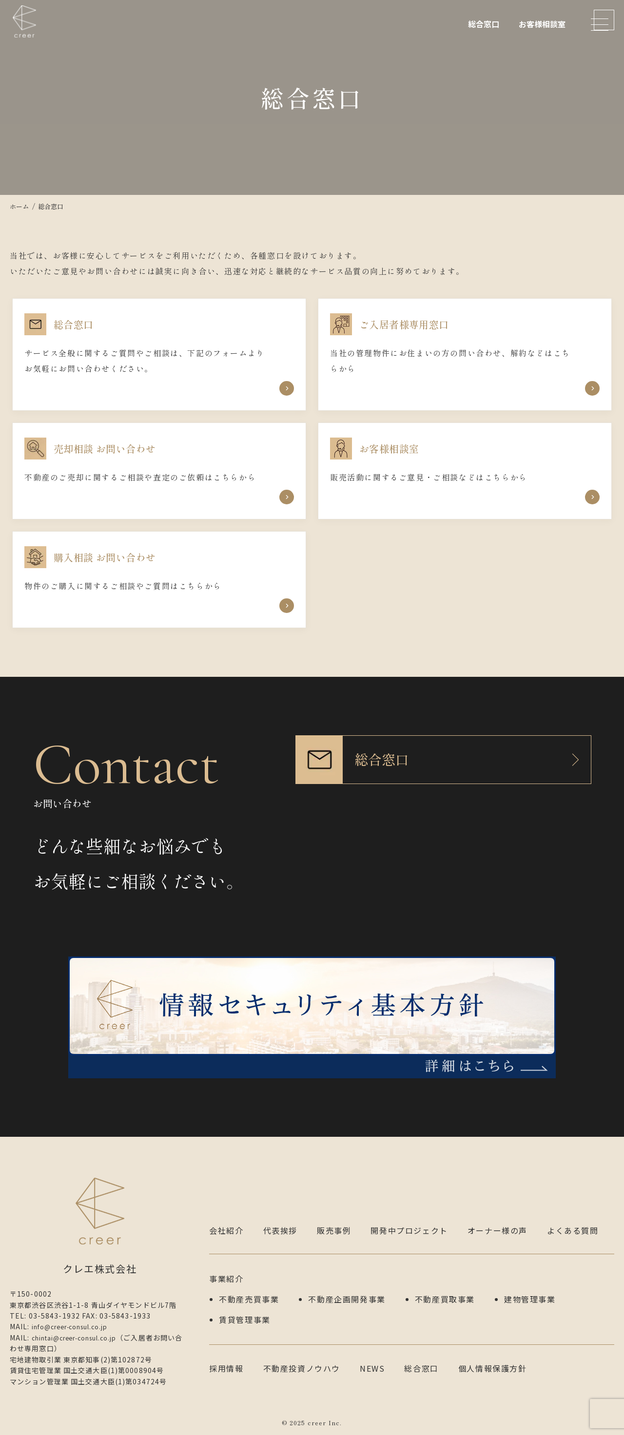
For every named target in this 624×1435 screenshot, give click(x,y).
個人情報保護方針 (492, 1360)
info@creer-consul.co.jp (77, 1326)
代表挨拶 (280, 1230)
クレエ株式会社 (29, 36)
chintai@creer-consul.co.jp (83, 1337)
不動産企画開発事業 (346, 1295)
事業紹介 (226, 1278)
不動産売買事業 (249, 1295)
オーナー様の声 (497, 1230)
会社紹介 (226, 1230)
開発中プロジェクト (409, 1230)
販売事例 (334, 1230)
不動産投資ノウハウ (301, 1360)
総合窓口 (483, 24)
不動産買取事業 (445, 1295)
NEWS (372, 1360)
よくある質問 (573, 1230)
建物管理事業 (530, 1295)
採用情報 (226, 1360)
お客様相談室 (542, 24)
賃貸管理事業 (245, 1313)
